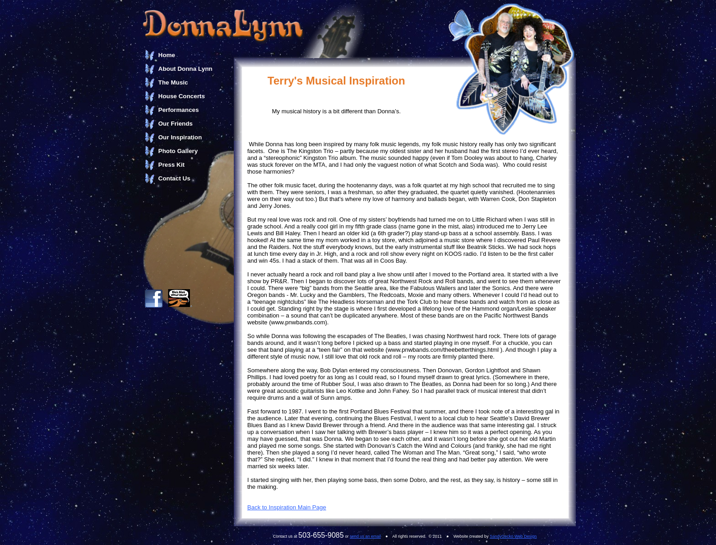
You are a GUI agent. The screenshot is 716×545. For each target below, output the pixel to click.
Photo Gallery (178, 151)
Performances (178, 109)
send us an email (365, 536)
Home (166, 55)
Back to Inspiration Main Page (286, 507)
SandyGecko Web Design (513, 536)
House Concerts (181, 96)
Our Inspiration (180, 137)
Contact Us (174, 178)
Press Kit (171, 164)
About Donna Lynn (185, 68)
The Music (173, 82)
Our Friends (175, 123)
